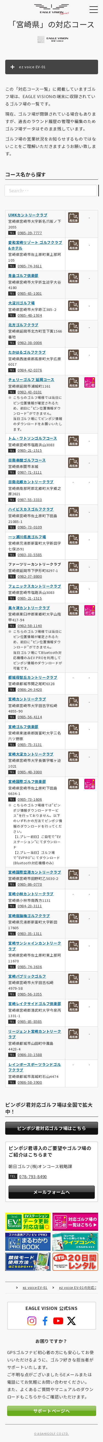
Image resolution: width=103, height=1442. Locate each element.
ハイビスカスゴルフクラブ (31, 509)
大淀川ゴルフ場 (21, 303)
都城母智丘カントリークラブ (32, 677)
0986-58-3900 (30, 1082)
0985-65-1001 (30, 293)
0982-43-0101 (30, 391)
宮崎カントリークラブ (27, 699)
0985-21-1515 (30, 450)
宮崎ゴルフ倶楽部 (23, 726)
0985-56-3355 (30, 994)
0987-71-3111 (30, 472)
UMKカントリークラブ (27, 215)
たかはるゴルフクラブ (27, 352)
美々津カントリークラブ (29, 607)
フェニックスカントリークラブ (34, 586)
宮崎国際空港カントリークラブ (34, 872)
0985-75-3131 (30, 744)
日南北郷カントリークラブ (31, 482)
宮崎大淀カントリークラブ (31, 754)
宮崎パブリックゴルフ (27, 976)
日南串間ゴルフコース (27, 460)
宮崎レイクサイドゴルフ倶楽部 (34, 1003)
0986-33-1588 (30, 1054)
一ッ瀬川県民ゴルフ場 (27, 536)
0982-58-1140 (30, 625)
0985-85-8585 (30, 1021)
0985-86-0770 (30, 884)
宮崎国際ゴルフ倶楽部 (27, 781)
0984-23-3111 (30, 906)
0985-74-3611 (30, 265)
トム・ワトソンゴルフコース (32, 438)
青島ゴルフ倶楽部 (23, 275)
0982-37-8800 (30, 576)
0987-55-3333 (30, 499)
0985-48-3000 (30, 771)
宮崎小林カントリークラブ (31, 894)
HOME (9, 1288)
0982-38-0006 (30, 342)
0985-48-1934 (30, 315)
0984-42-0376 (30, 370)
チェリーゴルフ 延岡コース (31, 379)
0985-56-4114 (30, 717)
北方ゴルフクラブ (23, 324)
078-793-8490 (33, 1176)
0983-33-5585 (30, 554)
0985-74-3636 (30, 966)
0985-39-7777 (30, 232)
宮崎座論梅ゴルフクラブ (29, 915)
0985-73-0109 (30, 527)
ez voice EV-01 (35, 1287)
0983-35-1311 (30, 933)
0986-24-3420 (30, 689)
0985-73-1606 (30, 799)
